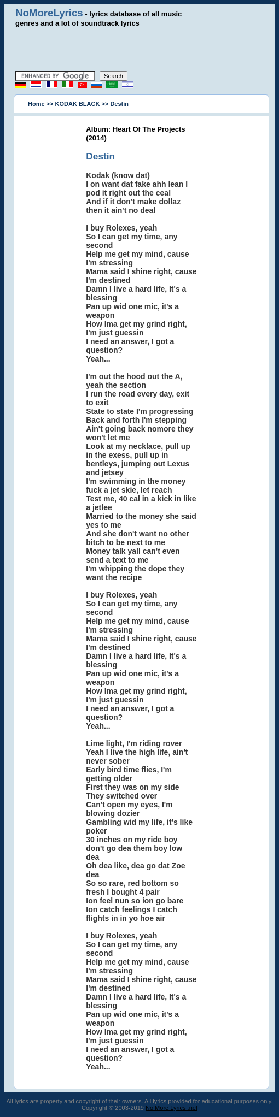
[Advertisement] (141, 49)
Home (36, 104)
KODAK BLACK (77, 104)
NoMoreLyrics (49, 13)
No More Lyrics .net (171, 1107)
